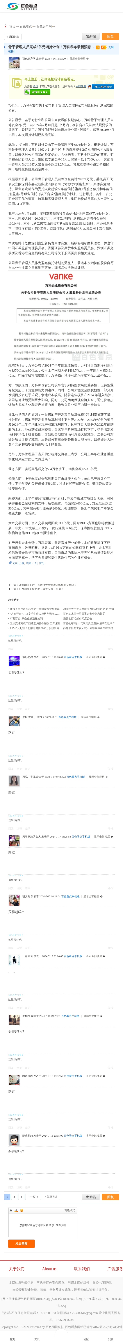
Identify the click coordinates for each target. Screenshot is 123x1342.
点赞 (19, 709)
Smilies (22, 1210)
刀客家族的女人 (31, 836)
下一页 (32, 1196)
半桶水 (26, 1016)
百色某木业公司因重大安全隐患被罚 (84, 613)
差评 (27, 709)
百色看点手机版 (73, 657)
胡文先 (26, 896)
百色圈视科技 (55, 1327)
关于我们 (17, 1269)
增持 (28, 563)
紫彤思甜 (27, 657)
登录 (35, 86)
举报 (110, 649)
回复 (11, 649)
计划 (34, 563)
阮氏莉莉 (27, 1135)
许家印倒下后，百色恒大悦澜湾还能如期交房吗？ (48, 585)
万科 (21, 563)
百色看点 (6, 26)
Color (16, 1210)
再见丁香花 (29, 776)
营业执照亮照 (108, 1313)
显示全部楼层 (78, 58)
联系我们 (82, 1269)
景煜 (25, 717)
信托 (41, 563)
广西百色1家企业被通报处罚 (26, 618)
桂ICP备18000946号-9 (66, 1299)
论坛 (12, 26)
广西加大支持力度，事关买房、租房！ (41, 589)
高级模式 (69, 1210)
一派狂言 (27, 956)
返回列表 (14, 36)
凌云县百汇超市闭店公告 (77, 618)
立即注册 (81, 86)
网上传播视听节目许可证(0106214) (25, 1299)
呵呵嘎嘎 (27, 1075)
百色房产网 (44, 26)
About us (49, 1269)
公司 (15, 563)
